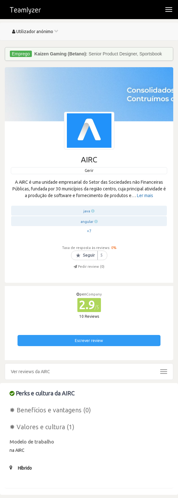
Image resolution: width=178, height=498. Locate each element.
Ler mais (145, 195)
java (86, 211)
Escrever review (89, 340)
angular (87, 222)
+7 (89, 231)
